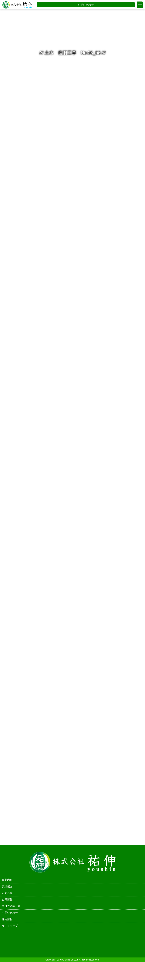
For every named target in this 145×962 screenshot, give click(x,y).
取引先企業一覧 (11, 906)
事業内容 (7, 879)
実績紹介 (7, 886)
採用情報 (7, 919)
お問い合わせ (86, 4)
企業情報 (7, 899)
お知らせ (7, 893)
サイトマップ (10, 925)
